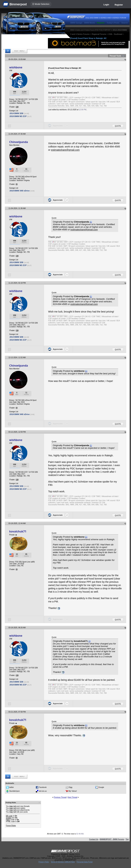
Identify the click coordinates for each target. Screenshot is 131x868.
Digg (70, 787)
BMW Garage (76, 23)
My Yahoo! (73, 791)
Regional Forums (99, 34)
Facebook (43, 787)
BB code (9, 816)
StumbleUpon (14, 791)
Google (101, 787)
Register (119, 5)
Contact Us (93, 839)
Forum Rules (11, 825)
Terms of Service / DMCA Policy (63, 862)
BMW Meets (89, 23)
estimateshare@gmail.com (65, 149)
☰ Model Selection (40, 4)
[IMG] (8, 820)
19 (17, 107)
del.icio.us (43, 791)
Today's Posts (113, 23)
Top (127, 839)
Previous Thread (60, 797)
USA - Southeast (115, 34)
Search (124, 23)
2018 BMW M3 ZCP (18, 116)
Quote (118, 126)
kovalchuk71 (17, 531)
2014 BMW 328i (16, 113)
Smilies (9, 818)
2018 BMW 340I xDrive (20, 191)
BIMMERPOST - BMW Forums (112, 839)
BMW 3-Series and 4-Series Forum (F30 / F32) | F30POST (90, 30)
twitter (11, 787)
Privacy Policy (43, 862)
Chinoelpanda (18, 142)
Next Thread (72, 797)
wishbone (15, 67)
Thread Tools (115, 56)
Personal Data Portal (84, 862)
